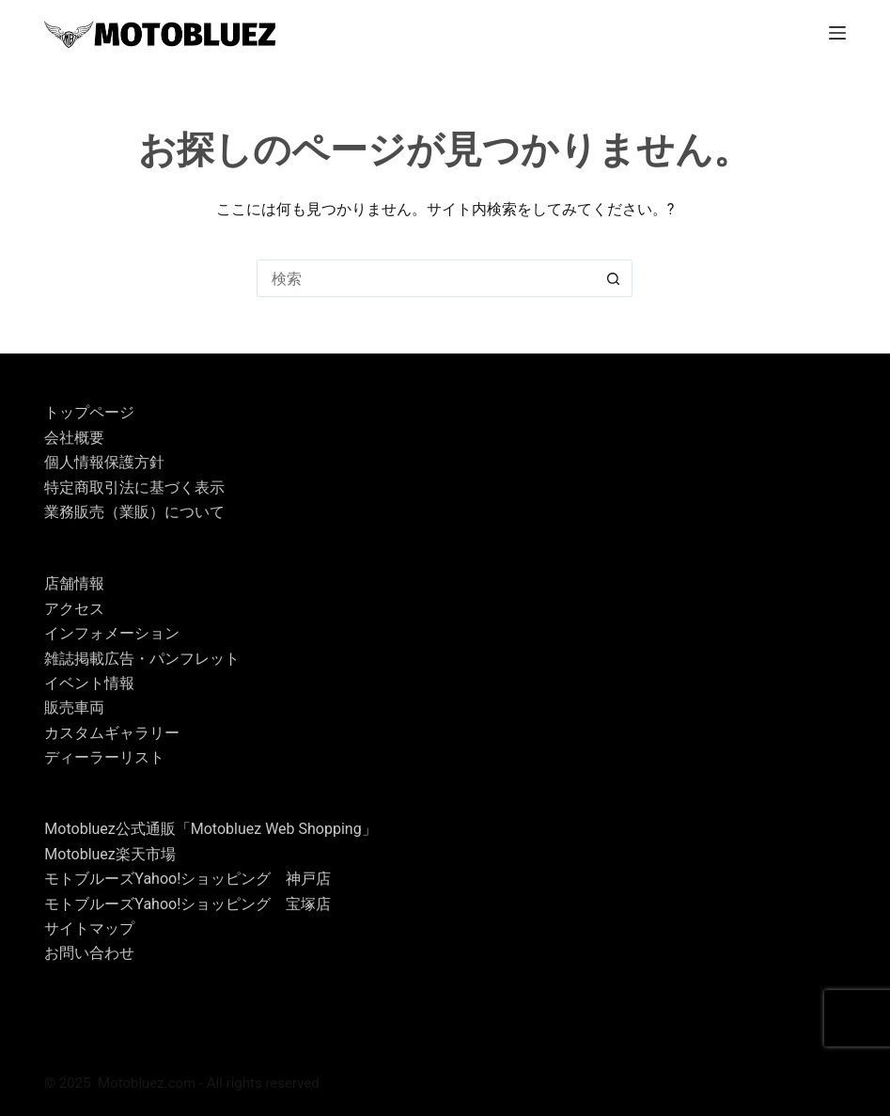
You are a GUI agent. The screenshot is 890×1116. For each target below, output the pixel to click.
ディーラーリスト (104, 757)
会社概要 (74, 438)
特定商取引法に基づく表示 (134, 487)
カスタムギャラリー (112, 733)
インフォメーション (112, 633)
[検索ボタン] (613, 278)
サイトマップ (89, 928)
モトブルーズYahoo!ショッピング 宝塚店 (187, 904)
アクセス (74, 609)
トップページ (89, 412)
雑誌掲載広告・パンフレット (142, 659)
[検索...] (426, 278)
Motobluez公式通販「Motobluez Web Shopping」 (210, 829)
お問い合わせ (89, 953)
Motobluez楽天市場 (109, 854)
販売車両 (74, 707)
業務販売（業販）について (134, 512)
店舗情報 (74, 583)
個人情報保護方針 (104, 462)
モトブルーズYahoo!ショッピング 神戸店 (187, 879)
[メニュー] (837, 32)
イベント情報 (89, 683)
